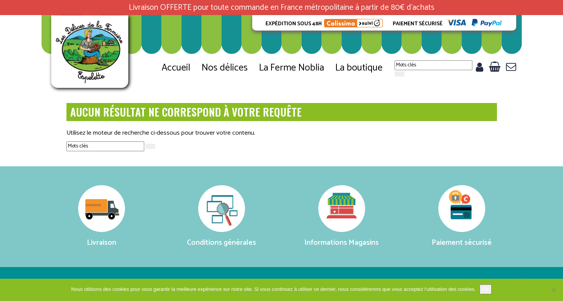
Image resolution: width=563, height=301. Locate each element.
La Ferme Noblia (291, 67)
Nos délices (225, 67)
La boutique (359, 67)
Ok (486, 289)
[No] (553, 290)
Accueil (176, 67)
